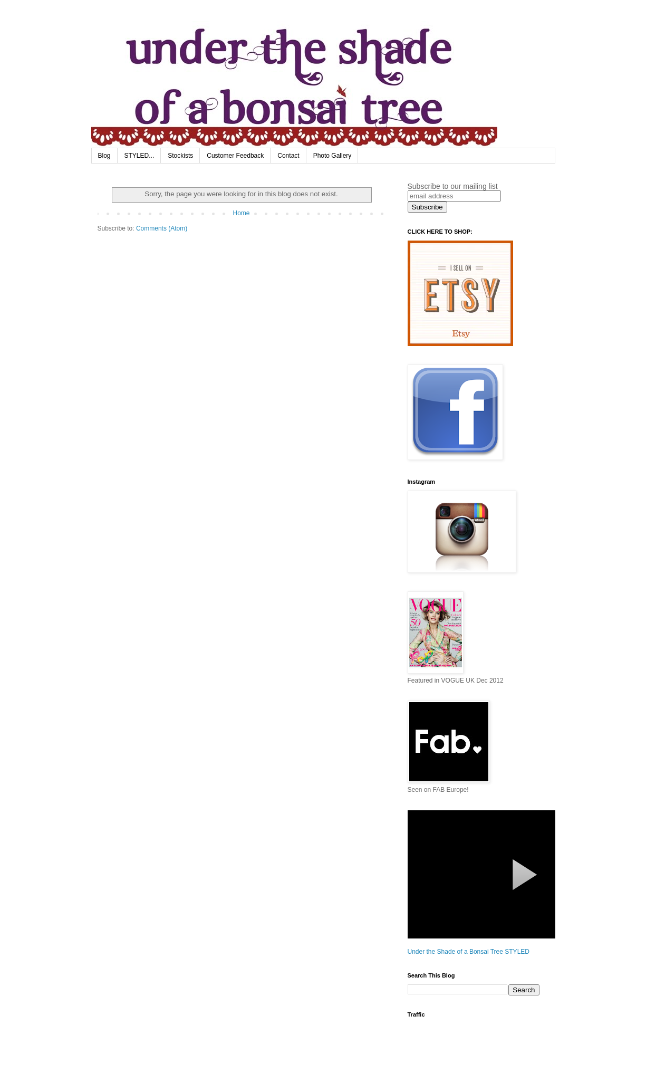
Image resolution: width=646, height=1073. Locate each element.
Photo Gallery (332, 155)
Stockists (180, 155)
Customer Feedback (235, 155)
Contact (288, 155)
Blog (104, 155)
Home (241, 213)
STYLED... (139, 155)
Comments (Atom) (161, 228)
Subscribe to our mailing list (453, 186)
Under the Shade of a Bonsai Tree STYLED (468, 951)
